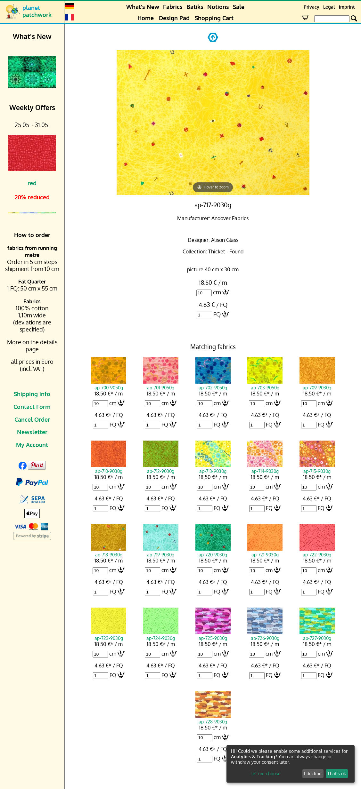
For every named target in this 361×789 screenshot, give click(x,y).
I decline (313, 773)
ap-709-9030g (317, 384)
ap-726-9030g (265, 635)
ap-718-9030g (108, 551)
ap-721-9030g (265, 551)
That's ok (336, 773)
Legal (329, 7)
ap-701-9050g (160, 384)
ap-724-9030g (160, 635)
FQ (217, 314)
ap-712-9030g (160, 468)
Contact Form (32, 406)
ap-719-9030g (160, 551)
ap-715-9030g (317, 468)
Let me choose (265, 773)
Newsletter (32, 431)
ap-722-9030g (317, 551)
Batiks (194, 6)
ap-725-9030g (213, 635)
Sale (238, 6)
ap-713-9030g (213, 468)
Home (145, 17)
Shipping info (32, 393)
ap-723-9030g (108, 635)
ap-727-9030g (317, 635)
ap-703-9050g (265, 384)
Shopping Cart (214, 17)
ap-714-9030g (265, 468)
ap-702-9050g (213, 384)
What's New (142, 6)
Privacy (311, 7)
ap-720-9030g (213, 551)
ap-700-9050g (108, 384)
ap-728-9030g (213, 718)
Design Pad (174, 17)
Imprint (347, 7)
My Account (32, 444)
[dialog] (290, 764)
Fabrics (173, 6)
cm (217, 292)
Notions (218, 6)
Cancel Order (32, 419)
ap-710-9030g (108, 468)
